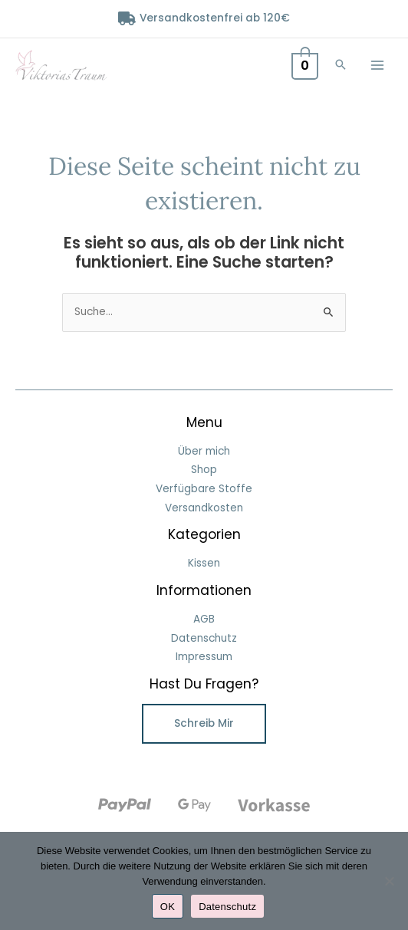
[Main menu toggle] (378, 65)
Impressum (204, 656)
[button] (340, 65)
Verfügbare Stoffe (204, 488)
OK (167, 906)
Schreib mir (204, 723)
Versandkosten (204, 508)
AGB (204, 619)
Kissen (204, 563)
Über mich (204, 451)
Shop (204, 469)
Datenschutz (204, 638)
